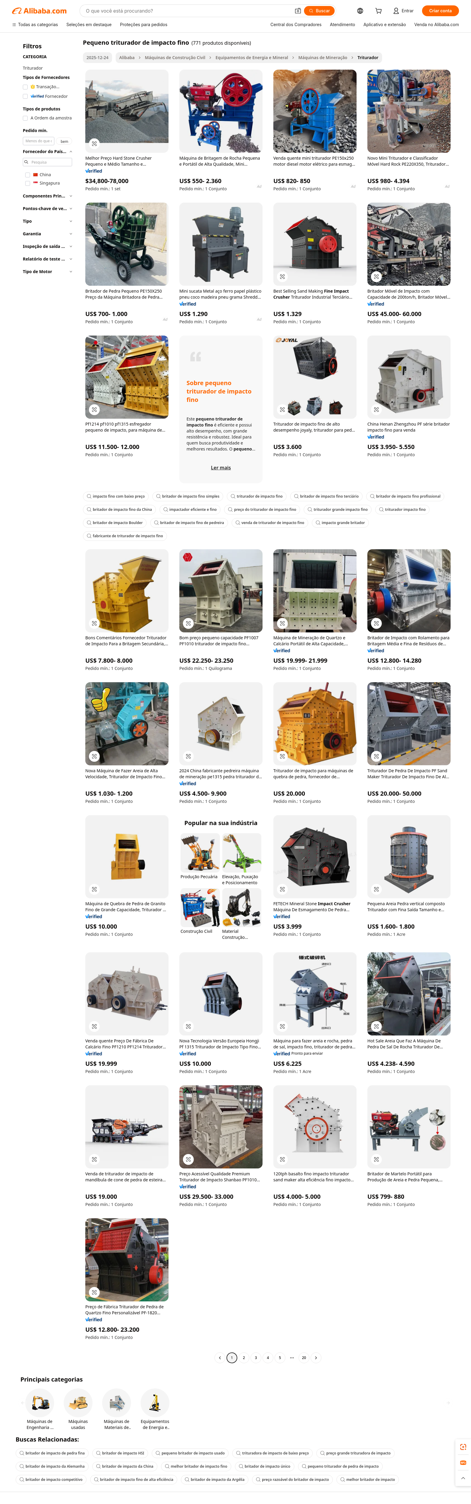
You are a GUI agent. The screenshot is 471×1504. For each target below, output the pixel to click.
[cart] (379, 11)
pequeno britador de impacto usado (190, 1453)
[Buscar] (319, 11)
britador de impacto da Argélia (215, 1479)
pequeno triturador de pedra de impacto (340, 1466)
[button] (298, 11)
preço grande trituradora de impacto (355, 1453)
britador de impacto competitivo (51, 1479)
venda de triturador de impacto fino (269, 522)
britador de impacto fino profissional (405, 496)
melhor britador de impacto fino (196, 1466)
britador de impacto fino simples (187, 496)
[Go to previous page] (219, 1357)
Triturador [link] (367, 57)
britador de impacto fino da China (119, 509)
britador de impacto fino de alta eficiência (133, 1479)
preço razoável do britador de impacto (292, 1479)
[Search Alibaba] (188, 11)
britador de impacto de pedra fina (52, 1453)
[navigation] (46, 701)
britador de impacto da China (124, 1466)
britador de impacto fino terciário (326, 496)
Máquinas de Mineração (322, 57)
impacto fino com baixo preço (116, 496)
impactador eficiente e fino (190, 509)
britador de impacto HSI (120, 1453)
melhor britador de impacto (367, 1479)
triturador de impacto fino (257, 496)
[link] (463, 1447)
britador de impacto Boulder (115, 522)
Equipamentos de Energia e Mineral (251, 57)
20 (304, 1357)
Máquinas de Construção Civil (175, 57)
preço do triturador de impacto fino (262, 509)
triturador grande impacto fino (338, 509)
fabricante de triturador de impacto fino (125, 535)
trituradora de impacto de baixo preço (272, 1453)
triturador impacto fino (402, 509)
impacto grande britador (340, 522)
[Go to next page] (316, 1357)
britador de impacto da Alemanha (52, 1466)
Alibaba (127, 57)
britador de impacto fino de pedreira (189, 522)
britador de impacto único (264, 1466)
